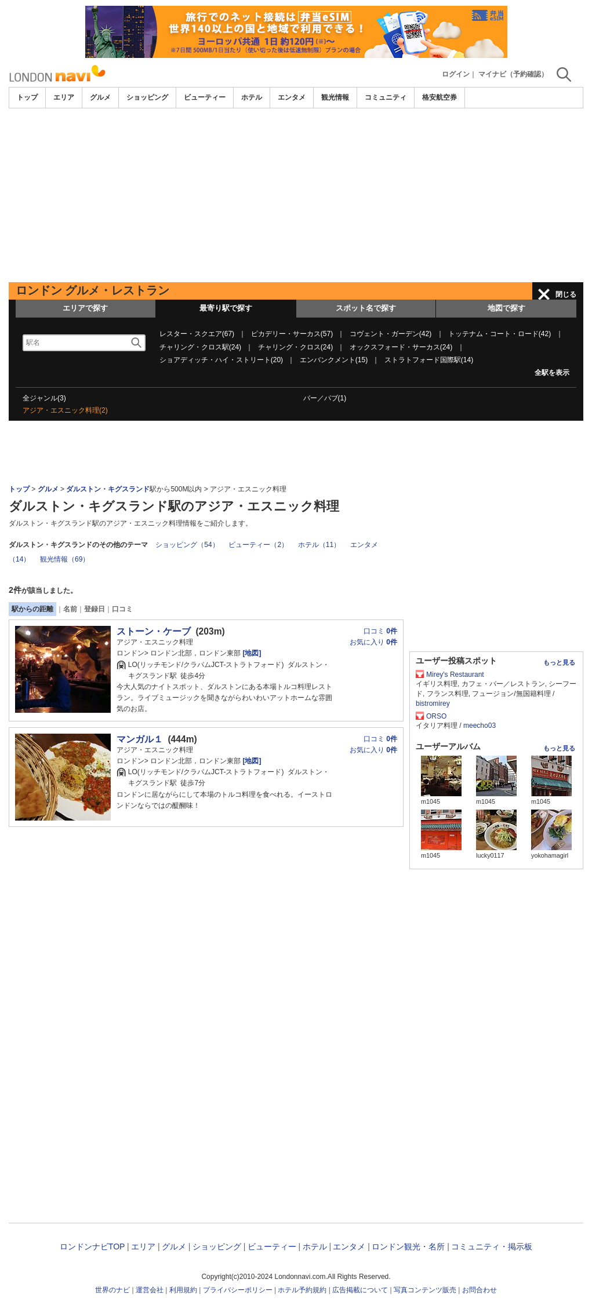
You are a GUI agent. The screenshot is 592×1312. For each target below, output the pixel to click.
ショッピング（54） (187, 545)
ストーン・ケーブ (154, 631)
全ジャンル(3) (44, 398)
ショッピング (147, 97)
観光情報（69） (64, 559)
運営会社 (150, 1290)
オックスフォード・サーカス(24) (401, 347)
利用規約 (183, 1290)
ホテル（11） (319, 545)
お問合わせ (479, 1290)
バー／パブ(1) (325, 398)
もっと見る (559, 662)
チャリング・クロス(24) (295, 347)
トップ (27, 97)
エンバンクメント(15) (334, 360)
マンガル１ (140, 739)
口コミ (122, 609)
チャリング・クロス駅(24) (200, 347)
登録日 (94, 609)
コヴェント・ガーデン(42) (390, 334)
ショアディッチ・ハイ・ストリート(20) (221, 360)
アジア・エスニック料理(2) (65, 410)
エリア (63, 97)
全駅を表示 (552, 373)
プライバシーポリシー (238, 1290)
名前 (70, 609)
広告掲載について (360, 1290)
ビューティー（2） (258, 545)
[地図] (251, 653)
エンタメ (292, 97)
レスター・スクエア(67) (196, 334)
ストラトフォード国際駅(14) (428, 360)
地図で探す (506, 308)
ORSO (436, 716)
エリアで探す (85, 308)
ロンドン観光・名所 (408, 1246)
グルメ (100, 97)
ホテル (251, 97)
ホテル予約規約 (302, 1290)
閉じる (565, 294)
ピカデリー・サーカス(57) (292, 334)
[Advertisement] (296, 195)
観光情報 (335, 97)
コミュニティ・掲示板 (491, 1246)
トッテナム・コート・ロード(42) (499, 334)
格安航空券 (439, 97)
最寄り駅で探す (225, 308)
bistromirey (433, 703)
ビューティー (205, 97)
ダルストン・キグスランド (108, 489)
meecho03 (479, 725)
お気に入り (373, 642)
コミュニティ (385, 97)
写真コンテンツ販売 (425, 1290)
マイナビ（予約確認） (513, 74)
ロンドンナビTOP (92, 1246)
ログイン (456, 74)
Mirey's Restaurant (455, 674)
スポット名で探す (366, 308)
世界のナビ (112, 1290)
